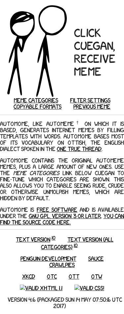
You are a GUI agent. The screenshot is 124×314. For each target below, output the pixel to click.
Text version (33, 239)
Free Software (57, 209)
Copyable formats (38, 106)
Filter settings (90, 100)
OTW (96, 276)
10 (54, 237)
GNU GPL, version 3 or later (65, 216)
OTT (74, 276)
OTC (52, 276)
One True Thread (79, 148)
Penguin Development (48, 258)
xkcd (28, 276)
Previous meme (91, 106)
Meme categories (36, 100)
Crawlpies (62, 264)
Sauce (96, 258)
